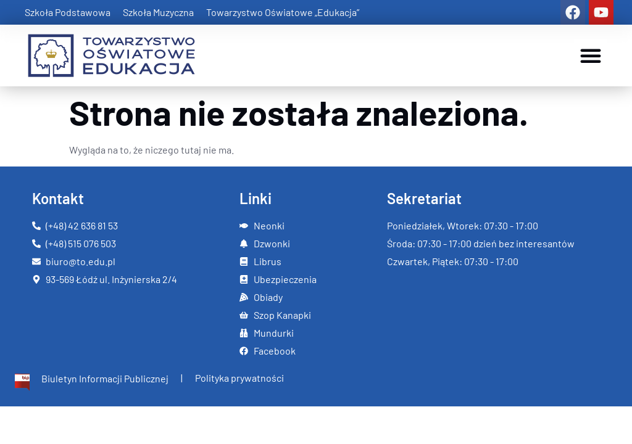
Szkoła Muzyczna (158, 12)
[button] (590, 55)
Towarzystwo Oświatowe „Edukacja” (282, 12)
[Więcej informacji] (90, 382)
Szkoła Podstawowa (67, 12)
